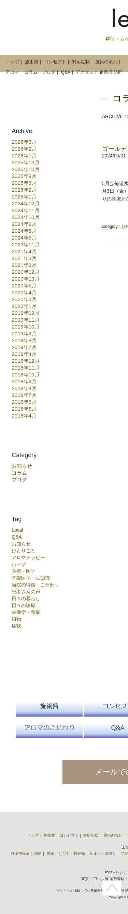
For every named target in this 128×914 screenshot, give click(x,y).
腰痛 (50, 853)
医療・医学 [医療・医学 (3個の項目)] (23, 571)
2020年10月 (25, 279)
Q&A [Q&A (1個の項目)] (17, 537)
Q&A (65, 72)
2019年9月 (24, 333)
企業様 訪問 (111, 72)
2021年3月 (24, 258)
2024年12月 (25, 203)
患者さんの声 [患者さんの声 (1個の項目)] (26, 591)
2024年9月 (24, 224)
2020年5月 (24, 285)
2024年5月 (24, 238)
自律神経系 (20, 853)
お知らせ (22, 466)
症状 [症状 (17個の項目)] (16, 626)
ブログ (19, 479)
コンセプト (55, 61)
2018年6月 (24, 402)
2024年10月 (25, 217)
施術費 (31, 61)
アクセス (85, 72)
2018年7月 (24, 395)
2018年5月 (24, 409)
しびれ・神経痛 (72, 853)
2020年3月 (24, 299)
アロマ (12, 72)
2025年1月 (24, 196)
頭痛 (38, 853)
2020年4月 (24, 292)
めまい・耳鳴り (103, 853)
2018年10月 (25, 374)
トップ (12, 61)
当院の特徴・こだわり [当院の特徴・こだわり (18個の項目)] (35, 585)
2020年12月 (25, 272)
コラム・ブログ (39, 72)
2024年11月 (25, 210)
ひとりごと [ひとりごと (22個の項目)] (23, 550)
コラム (19, 473)
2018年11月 (25, 368)
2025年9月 (24, 176)
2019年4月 (24, 354)
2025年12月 (25, 162)
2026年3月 (24, 142)
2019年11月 (25, 320)
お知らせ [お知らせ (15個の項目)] (21, 543)
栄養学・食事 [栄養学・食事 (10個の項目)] (26, 612)
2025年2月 (24, 190)
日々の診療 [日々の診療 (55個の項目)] (23, 605)
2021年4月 (24, 251)
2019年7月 (24, 347)
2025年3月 (24, 183)
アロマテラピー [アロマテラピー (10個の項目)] (28, 557)
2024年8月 (24, 231)
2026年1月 (24, 155)
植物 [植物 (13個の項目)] (16, 619)
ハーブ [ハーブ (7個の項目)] (19, 564)
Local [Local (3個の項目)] (17, 530)
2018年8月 (24, 388)
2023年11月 (25, 244)
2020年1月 (24, 306)
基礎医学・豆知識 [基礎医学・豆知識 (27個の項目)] (31, 578)
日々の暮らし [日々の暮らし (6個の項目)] (26, 598)
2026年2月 (24, 149)
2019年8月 (24, 340)
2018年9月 (24, 381)
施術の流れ (106, 61)
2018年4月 (24, 416)
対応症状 (81, 61)
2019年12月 (25, 313)
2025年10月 (25, 169)
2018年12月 (25, 361)
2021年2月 (24, 265)
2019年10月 (25, 327)
